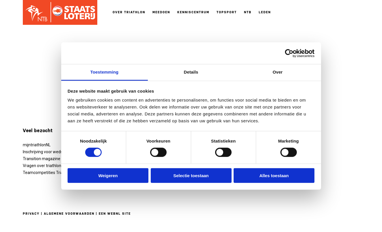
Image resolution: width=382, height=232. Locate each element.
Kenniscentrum (193, 12)
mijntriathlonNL (37, 145)
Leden (265, 12)
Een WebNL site (115, 214)
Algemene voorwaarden (69, 214)
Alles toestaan (274, 175)
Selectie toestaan (191, 175)
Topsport (227, 12)
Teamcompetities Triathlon (47, 172)
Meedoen (161, 12)
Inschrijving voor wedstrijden (48, 151)
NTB (247, 12)
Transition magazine (41, 158)
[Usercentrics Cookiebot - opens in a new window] (289, 53)
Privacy (31, 214)
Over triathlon (129, 12)
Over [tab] (278, 72)
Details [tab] (191, 72)
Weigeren (108, 175)
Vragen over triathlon (42, 165)
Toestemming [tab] (104, 72)
